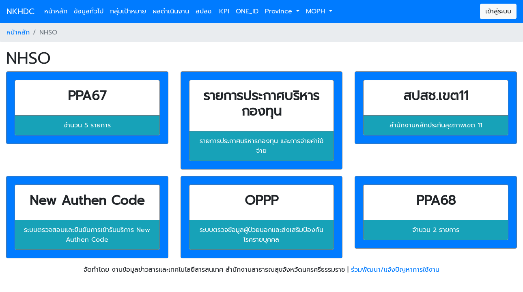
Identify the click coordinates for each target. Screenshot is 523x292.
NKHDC (20, 11)
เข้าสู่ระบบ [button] (498, 11)
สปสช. (204, 11)
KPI (224, 11)
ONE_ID (247, 11)
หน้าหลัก (55, 11)
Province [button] (280, 11)
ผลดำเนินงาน (171, 11)
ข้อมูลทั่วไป (88, 11)
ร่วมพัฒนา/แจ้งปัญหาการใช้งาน (395, 270)
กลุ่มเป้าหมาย (128, 11)
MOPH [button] (316, 11)
